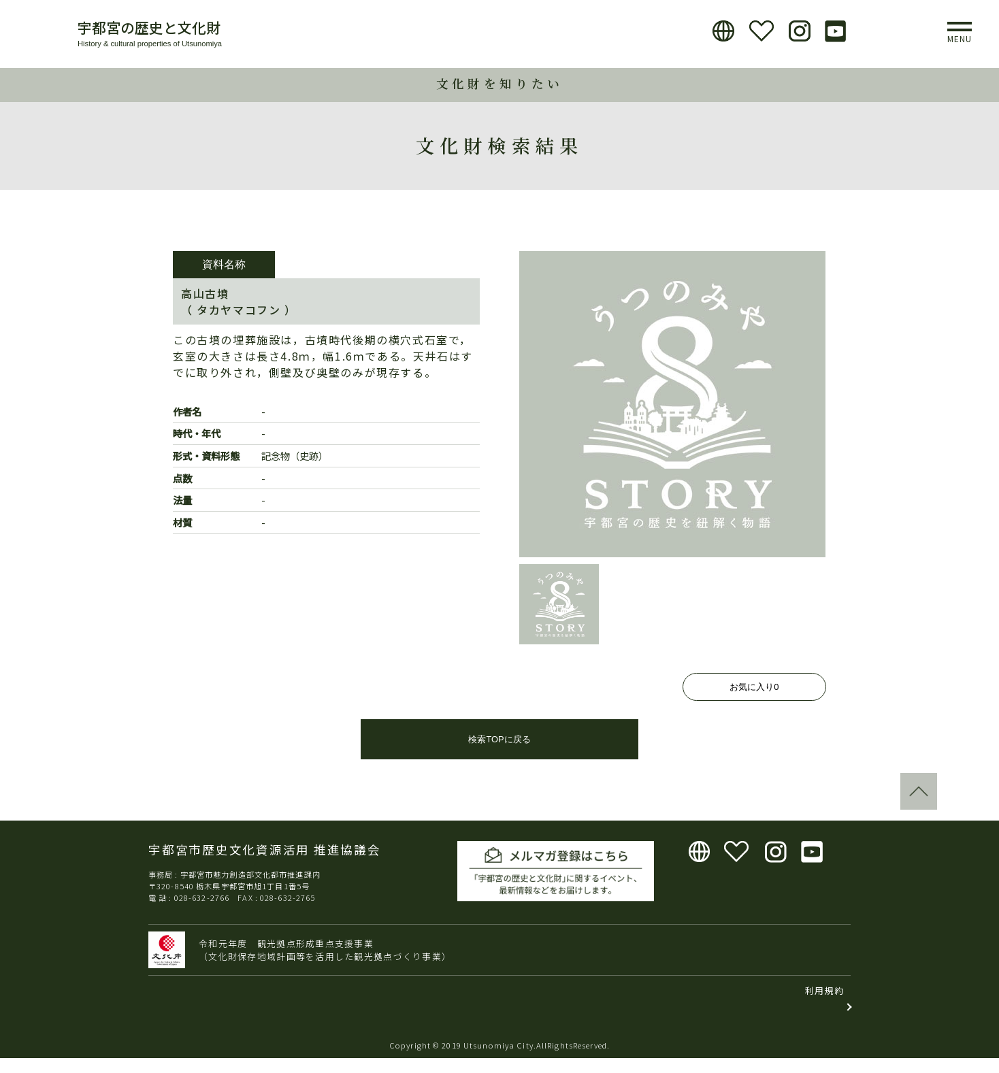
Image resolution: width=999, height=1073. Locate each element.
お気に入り (754, 687)
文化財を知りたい (499, 83)
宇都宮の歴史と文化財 (149, 27)
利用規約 (824, 1005)
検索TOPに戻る (499, 754)
